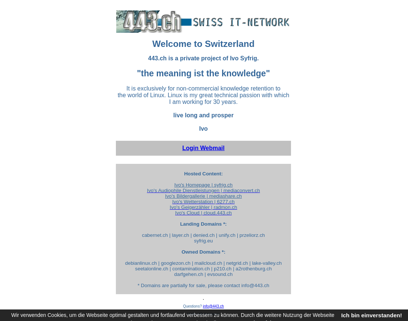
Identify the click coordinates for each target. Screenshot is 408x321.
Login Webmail (203, 148)
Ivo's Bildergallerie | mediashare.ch (203, 196)
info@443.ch (213, 306)
